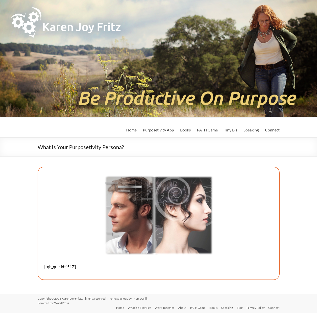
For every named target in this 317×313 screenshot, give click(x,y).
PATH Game (207, 129)
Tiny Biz (230, 129)
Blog (240, 307)
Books (185, 129)
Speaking (251, 129)
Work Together (163, 307)
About (181, 307)
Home (131, 129)
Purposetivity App (158, 129)
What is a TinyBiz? (138, 307)
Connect (272, 129)
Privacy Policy (255, 307)
